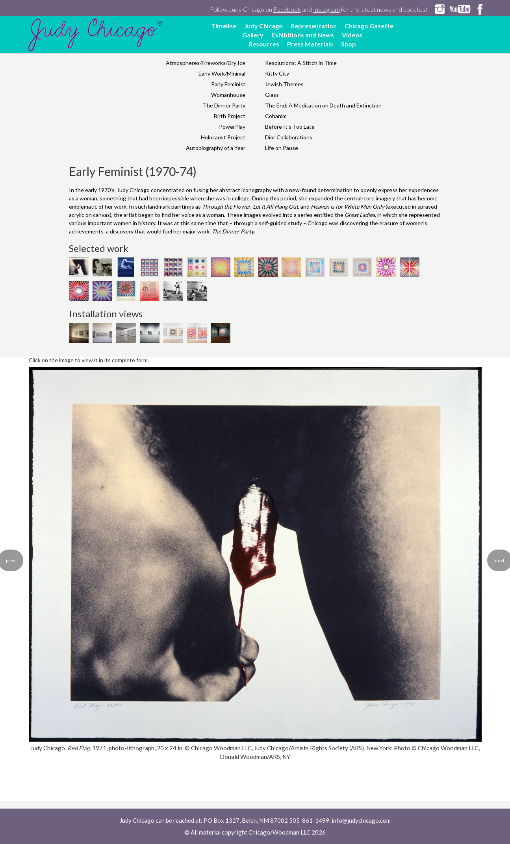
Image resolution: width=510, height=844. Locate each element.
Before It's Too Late (290, 126)
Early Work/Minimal (221, 73)
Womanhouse (228, 94)
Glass (272, 94)
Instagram (326, 9)
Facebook (287, 9)
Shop (348, 44)
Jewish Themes (284, 84)
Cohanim (276, 116)
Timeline (223, 26)
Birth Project (229, 116)
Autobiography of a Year (215, 147)
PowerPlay (232, 126)
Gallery (252, 35)
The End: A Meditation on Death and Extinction (323, 105)
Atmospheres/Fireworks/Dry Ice (205, 62)
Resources (264, 44)
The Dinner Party (224, 105)
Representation (314, 26)
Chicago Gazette (369, 26)
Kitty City (277, 73)
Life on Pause (281, 147)
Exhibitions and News (302, 35)
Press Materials (310, 44)
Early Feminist (228, 84)
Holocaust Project (223, 137)
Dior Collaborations (288, 137)
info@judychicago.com (361, 820)
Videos (352, 35)
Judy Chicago (263, 26)
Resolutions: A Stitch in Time (301, 62)
